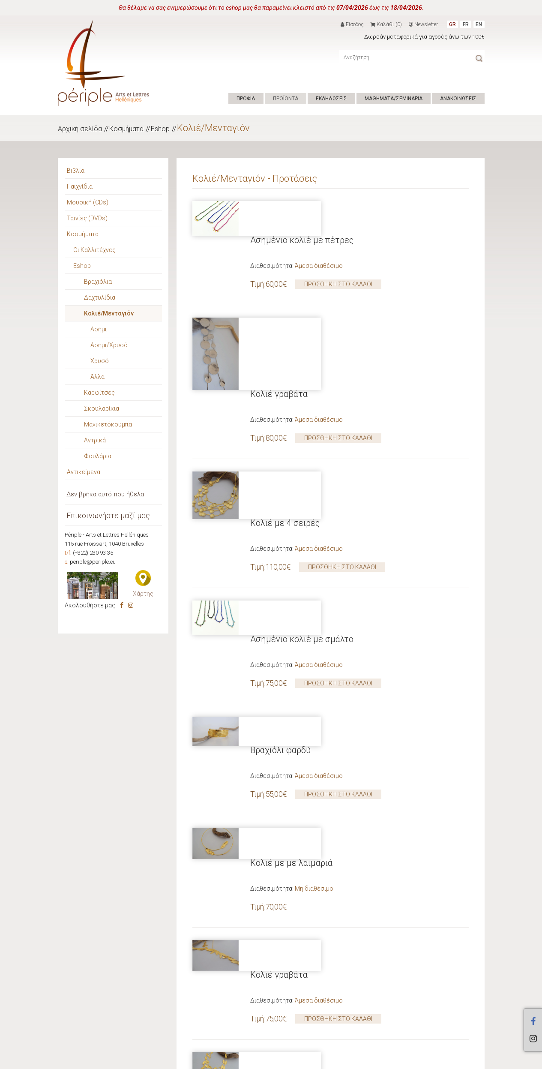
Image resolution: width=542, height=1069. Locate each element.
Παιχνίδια (80, 186)
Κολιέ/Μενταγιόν (213, 128)
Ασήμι (98, 329)
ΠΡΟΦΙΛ (246, 99)
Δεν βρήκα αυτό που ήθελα (105, 494)
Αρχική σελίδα (80, 129)
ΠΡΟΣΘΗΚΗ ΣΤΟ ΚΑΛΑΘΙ (338, 249)
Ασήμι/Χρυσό (109, 345)
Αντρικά (95, 440)
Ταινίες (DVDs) (87, 218)
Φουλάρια (97, 456)
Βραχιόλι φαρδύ (280, 548)
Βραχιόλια (98, 281)
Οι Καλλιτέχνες (94, 249)
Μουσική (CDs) (87, 202)
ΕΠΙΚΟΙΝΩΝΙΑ (270, 1060)
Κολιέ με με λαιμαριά (291, 630)
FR (466, 24)
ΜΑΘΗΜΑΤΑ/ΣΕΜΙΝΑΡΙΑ (393, 99)
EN (479, 24)
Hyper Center (193, 1060)
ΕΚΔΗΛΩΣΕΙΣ (331, 99)
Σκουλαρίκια (101, 408)
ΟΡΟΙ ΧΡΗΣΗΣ (231, 1060)
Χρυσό (99, 360)
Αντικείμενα (83, 471)
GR (452, 24)
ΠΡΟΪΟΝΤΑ (285, 99)
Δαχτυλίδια (99, 297)
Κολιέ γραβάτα (279, 286)
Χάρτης (143, 593)
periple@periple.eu (93, 562)
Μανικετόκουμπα (108, 424)
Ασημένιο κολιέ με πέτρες (301, 205)
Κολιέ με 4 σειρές (285, 385)
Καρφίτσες (99, 392)
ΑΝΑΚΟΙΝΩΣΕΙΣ (458, 99)
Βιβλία (75, 170)
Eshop (160, 129)
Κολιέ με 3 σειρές (285, 792)
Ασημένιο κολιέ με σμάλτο (301, 467)
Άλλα (97, 376)
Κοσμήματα (126, 129)
